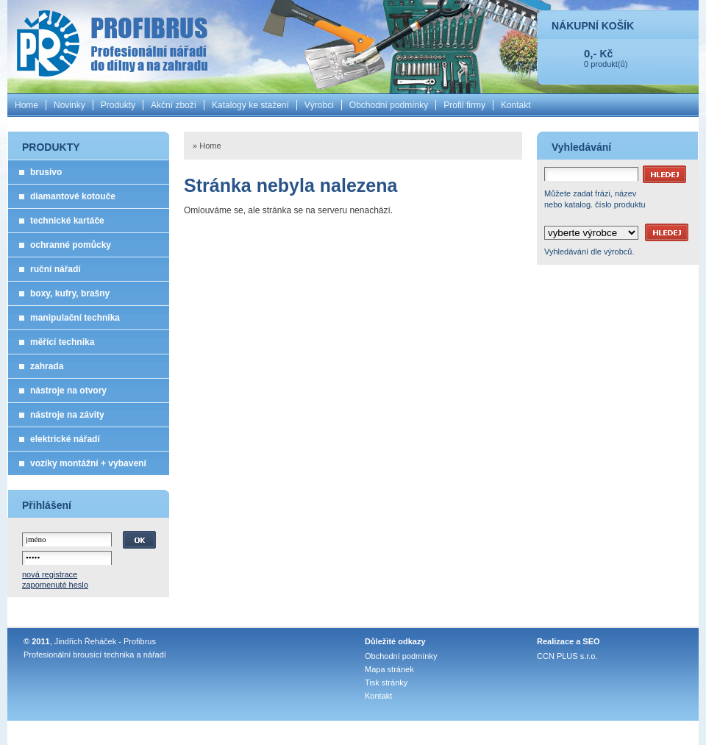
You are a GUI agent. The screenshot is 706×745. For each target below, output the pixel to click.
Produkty (118, 105)
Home (26, 105)
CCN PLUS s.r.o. (567, 656)
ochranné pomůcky (70, 245)
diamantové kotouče (72, 196)
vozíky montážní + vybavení (88, 463)
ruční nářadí (55, 269)
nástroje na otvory (68, 390)
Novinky (69, 105)
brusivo (46, 172)
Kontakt (516, 105)
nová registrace (49, 574)
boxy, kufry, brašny (70, 293)
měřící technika (62, 342)
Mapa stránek (389, 669)
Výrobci (319, 105)
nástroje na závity (67, 415)
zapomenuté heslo (55, 584)
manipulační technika (75, 318)
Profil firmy (464, 105)
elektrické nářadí (65, 439)
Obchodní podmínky (388, 105)
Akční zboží (173, 105)
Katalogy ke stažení (250, 105)
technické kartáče (67, 220)
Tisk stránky (386, 682)
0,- (590, 53)
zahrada (46, 366)
